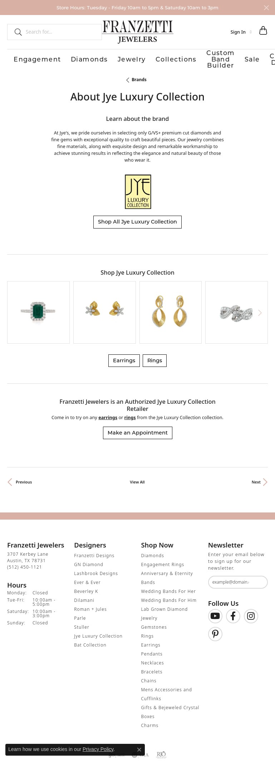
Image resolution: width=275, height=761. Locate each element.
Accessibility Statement (198, 736)
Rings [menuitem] (147, 596)
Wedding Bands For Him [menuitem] (169, 560)
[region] (137, 292)
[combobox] (60, 32)
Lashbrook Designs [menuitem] (96, 533)
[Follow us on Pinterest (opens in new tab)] (215, 594)
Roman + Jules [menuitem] (90, 569)
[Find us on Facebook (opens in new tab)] (233, 576)
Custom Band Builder (141, 58)
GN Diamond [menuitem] (88, 524)
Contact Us (255, 58)
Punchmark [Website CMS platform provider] (151, 757)
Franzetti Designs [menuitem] (94, 515)
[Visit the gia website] (140, 715)
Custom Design (199, 58)
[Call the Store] (24, 527)
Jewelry (77, 58)
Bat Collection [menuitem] (90, 605)
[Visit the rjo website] (161, 715)
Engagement (23, 58)
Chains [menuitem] (149, 641)
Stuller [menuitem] (81, 587)
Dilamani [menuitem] (84, 560)
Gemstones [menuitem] (154, 587)
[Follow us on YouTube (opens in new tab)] (215, 576)
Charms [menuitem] (150, 685)
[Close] (266, 7)
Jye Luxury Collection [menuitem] (98, 596)
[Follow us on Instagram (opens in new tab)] (251, 576)
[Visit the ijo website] (116, 715)
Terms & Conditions (145, 736)
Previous (24, 442)
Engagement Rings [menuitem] (163, 524)
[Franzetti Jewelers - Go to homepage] (137, 32)
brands (139, 78)
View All (137, 442)
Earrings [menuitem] (151, 605)
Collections (100, 58)
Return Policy (66, 736)
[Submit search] (15, 32)
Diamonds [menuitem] (152, 515)
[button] (241, 31)
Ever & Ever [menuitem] (87, 542)
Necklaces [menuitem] (152, 623)
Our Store (229, 58)
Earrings (124, 321)
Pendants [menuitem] (152, 614)
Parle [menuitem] (80, 578)
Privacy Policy (102, 736)
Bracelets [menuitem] (152, 632)
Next (256, 442)
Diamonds (53, 58)
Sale (173, 58)
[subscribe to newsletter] (258, 542)
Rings (154, 321)
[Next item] (260, 292)
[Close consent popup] (139, 749)
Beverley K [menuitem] (86, 551)
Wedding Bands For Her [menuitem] (168, 551)
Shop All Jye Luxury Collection (137, 220)
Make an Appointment (138, 393)
